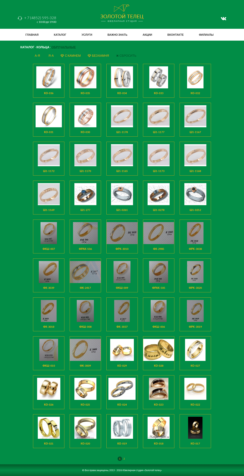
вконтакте (175, 34)
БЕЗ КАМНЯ (99, 55)
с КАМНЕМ (70, 55)
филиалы (206, 34)
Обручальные (63, 47)
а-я (37, 55)
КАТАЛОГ (27, 47)
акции (147, 34)
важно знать (117, 34)
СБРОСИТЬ (126, 55)
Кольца (42, 47)
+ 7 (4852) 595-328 (37, 17)
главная (32, 34)
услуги (87, 34)
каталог (60, 34)
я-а (51, 55)
